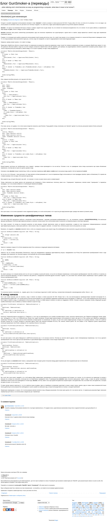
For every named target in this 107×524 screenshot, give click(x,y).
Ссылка (19, 478)
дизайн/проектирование (81, 512)
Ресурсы (22, 10)
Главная (3, 10)
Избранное (41, 507)
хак (73, 510)
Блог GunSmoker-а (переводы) (25, 3)
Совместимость (76, 506)
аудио (82, 516)
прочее (84, 504)
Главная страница (53, 493)
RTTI (83, 513)
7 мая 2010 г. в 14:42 (19, 406)
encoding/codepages (97, 509)
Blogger (56, 520)
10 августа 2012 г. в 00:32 (18, 433)
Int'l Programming (96, 512)
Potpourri (77, 516)
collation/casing (75, 513)
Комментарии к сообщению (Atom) (17, 495)
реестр (88, 513)
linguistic (100, 513)
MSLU (73, 516)
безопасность (79, 510)
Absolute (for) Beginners (14, 19)
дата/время (82, 514)
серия (95, 503)
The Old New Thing (85, 509)
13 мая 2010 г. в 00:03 (17, 415)
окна (99, 504)
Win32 (92, 504)
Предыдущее (102, 493)
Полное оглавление (43, 510)
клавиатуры (89, 514)
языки (90, 516)
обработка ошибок (90, 510)
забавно (86, 506)
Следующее (4, 493)
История (85, 503)
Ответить (7, 410)
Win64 (93, 513)
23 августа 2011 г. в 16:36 (18, 424)
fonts (77, 514)
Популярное (42, 508)
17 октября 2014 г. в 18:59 (18, 442)
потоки (87, 507)
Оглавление (29, 10)
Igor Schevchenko (9, 406)
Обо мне (36, 10)
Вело (16, 10)
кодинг (6, 395)
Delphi (9, 395)
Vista (73, 514)
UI (100, 506)
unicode (94, 507)
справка (96, 514)
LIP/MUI (101, 514)
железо (95, 506)
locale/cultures (100, 510)
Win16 (80, 507)
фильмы (85, 516)
